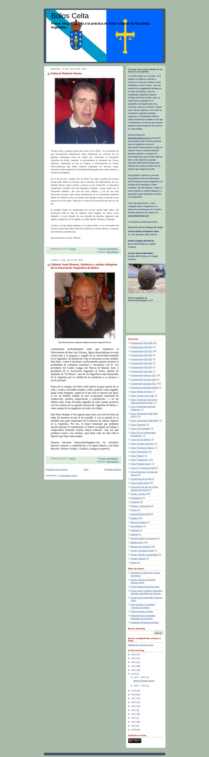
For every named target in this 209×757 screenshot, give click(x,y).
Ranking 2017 (137, 542)
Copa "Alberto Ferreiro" (141, 392)
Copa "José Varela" (139, 452)
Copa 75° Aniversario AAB (143, 468)
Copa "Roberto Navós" (141, 464)
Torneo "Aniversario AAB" (142, 550)
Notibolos (135, 530)
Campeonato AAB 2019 (141, 355)
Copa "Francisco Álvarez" (142, 448)
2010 (133, 726)
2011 (133, 722)
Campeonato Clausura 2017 (144, 384)
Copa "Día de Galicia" (141, 440)
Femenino (135, 502)
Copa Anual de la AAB (141, 479)
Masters (134, 518)
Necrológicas (113, 252)
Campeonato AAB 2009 (141, 343)
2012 (133, 718)
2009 (133, 730)
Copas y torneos (138, 494)
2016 (133, 702)
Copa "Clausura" (138, 425)
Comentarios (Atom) (68, 475)
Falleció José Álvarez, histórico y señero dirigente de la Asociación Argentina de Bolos (84, 266)
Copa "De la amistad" (140, 429)
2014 (133, 710)
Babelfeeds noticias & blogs (141, 645)
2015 (133, 706)
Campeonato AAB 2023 (141, 367)
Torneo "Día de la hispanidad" (144, 555)
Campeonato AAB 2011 (141, 351)
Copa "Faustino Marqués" (142, 444)
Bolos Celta (70, 15)
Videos (134, 563)
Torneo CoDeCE (138, 559)
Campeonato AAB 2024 (141, 371)
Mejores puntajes (139, 522)
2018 (133, 694)
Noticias (134, 534)
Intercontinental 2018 (140, 514)
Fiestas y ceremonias (140, 506)
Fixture (134, 510)
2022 (133, 666)
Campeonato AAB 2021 (141, 359)
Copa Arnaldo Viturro (140, 483)
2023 (133, 662)
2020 (133, 674)
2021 (133, 670)
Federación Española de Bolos (145, 622)
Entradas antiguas (112, 469)
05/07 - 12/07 (140, 686)
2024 (133, 658)
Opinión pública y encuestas (144, 538)
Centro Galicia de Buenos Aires (145, 587)
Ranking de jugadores (141, 547)
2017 (133, 698)
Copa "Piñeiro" (137, 456)
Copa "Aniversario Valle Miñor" (145, 420)
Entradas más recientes (57, 469)
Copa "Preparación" (140, 460)
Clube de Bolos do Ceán (142, 611)
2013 (133, 714)
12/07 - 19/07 (140, 677)
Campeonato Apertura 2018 (143, 379)
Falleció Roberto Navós (66, 73)
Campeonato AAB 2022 (141, 363)
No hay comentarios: (109, 249)
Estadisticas (136, 498)
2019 (133, 691)
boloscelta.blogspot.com (139, 138)
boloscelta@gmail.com (138, 216)
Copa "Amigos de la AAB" (142, 396)
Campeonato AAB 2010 (141, 347)
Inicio (86, 469)
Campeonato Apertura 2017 (143, 375)
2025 (133, 654)
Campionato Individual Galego (145, 387)
